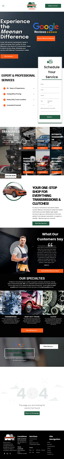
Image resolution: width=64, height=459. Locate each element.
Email (42, 89)
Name (42, 84)
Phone (42, 95)
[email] (7, 453)
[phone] (10, 453)
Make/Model (50, 102)
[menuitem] (37, 439)
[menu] (3, 6)
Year (42, 101)
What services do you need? (48, 108)
